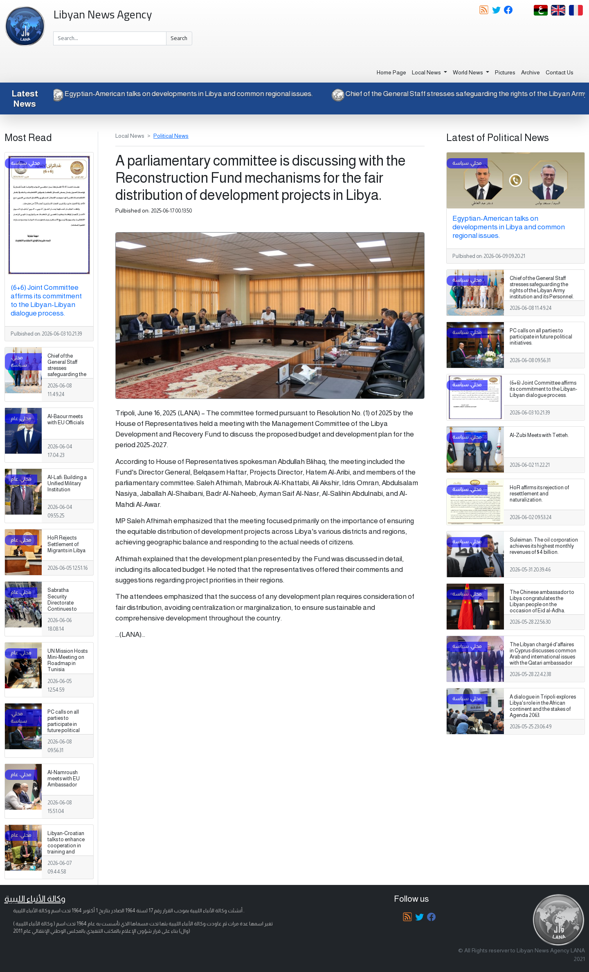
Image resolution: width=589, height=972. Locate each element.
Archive (530, 72)
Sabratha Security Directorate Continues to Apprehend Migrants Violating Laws (64, 608)
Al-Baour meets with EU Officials (65, 420)
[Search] (109, 38)
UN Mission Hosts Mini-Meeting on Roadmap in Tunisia (67, 660)
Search (179, 38)
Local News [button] (427, 72)
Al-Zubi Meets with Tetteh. (539, 435)
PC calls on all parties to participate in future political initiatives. (63, 724)
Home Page (391, 72)
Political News (171, 135)
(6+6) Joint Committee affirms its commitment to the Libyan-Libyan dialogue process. (46, 300)
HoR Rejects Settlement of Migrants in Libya (66, 544)
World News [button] (468, 72)
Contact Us (559, 72)
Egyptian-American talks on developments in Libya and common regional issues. (179, 94)
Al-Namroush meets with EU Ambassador (63, 779)
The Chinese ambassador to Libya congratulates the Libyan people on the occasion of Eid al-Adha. (542, 601)
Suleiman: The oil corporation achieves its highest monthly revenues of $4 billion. (544, 546)
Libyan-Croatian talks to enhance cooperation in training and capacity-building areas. (67, 849)
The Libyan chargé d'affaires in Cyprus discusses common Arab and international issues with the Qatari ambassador (543, 654)
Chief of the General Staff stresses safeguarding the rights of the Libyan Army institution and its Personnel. (66, 377)
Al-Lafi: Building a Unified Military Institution (67, 484)
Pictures (505, 72)
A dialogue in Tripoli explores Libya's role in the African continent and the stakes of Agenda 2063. (543, 706)
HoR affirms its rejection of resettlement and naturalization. (539, 494)
